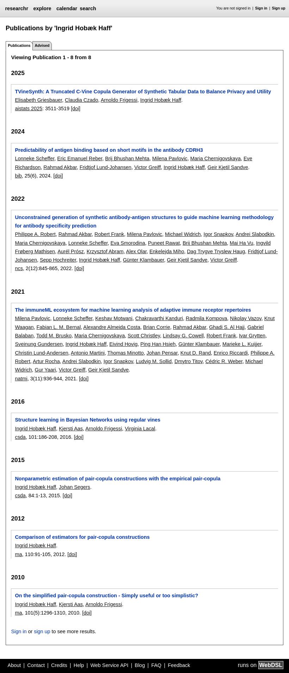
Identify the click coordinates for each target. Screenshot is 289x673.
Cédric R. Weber (223, 361)
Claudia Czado (81, 100)
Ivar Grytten (252, 335)
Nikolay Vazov (246, 318)
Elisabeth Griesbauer (38, 100)
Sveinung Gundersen (38, 344)
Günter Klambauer (143, 260)
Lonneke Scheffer (34, 158)
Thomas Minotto (125, 353)
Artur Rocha (46, 361)
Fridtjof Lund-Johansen (105, 167)
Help (79, 665)
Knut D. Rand (195, 353)
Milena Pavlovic (169, 158)
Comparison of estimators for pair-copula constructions (82, 537)
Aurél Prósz (70, 251)
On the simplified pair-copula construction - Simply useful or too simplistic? (106, 595)
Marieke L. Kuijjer (241, 344)
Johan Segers (74, 487)
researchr (16, 8)
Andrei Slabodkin (255, 234)
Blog (140, 665)
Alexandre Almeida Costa (111, 327)
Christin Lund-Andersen (41, 353)
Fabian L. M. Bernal (59, 327)
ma (18, 554)
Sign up (278, 8)
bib (18, 176)
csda (20, 437)
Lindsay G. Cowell (183, 335)
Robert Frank (109, 234)
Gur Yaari (45, 370)
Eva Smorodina (127, 243)
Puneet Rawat (164, 243)
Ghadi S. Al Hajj (227, 327)
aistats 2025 (28, 108)
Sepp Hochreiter (58, 260)
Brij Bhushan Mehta (127, 158)
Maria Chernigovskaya (215, 158)
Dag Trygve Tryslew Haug (216, 251)
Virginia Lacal (140, 428)
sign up (42, 631)
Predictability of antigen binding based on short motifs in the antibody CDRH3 (109, 150)
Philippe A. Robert (35, 234)
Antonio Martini (88, 353)
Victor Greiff (147, 167)
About (14, 665)
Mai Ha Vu (241, 243)
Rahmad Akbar (59, 167)
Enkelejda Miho (166, 251)
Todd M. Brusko (54, 335)
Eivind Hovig (123, 344)
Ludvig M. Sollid (154, 361)
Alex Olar (136, 251)
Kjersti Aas (71, 428)
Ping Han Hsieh (158, 344)
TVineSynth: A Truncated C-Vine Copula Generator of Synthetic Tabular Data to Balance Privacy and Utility (143, 91)
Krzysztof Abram (105, 251)
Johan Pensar (162, 353)
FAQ (156, 665)
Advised (42, 45)
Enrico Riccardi (231, 353)
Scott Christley (144, 335)
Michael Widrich (183, 234)
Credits (59, 665)
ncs (19, 268)
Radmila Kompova (206, 318)
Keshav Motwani (114, 318)
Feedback (179, 665)
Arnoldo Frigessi (119, 100)
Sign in (261, 8)
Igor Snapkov (218, 234)
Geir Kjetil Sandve (228, 167)
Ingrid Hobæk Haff (161, 100)
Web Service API (109, 665)
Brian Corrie (156, 327)
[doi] (75, 108)
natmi (21, 378)
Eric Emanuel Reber (79, 158)
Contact (36, 665)
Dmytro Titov (188, 361)
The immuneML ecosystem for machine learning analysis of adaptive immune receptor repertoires (133, 310)
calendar (66, 8)
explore (42, 8)
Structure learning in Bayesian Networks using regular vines (87, 420)
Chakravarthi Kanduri (159, 318)
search (88, 8)
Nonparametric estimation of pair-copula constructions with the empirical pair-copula (117, 478)
